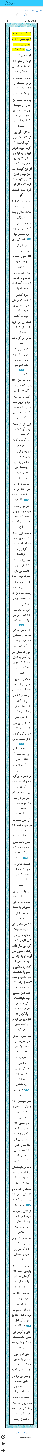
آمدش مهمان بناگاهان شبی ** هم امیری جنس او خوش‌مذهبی (21, 1150)
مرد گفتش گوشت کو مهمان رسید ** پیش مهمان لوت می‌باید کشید (21, 305)
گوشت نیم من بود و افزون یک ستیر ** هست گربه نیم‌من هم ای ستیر (21, 407)
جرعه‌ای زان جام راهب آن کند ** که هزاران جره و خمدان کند (21, 1249)
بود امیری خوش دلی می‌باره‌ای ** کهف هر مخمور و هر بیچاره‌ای (21, 1046)
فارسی (39, 10)
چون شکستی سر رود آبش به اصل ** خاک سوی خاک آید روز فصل (21, 662)
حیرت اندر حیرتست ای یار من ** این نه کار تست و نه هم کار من (21, 489)
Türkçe (32, 11)
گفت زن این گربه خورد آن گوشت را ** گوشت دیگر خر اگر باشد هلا (21, 332)
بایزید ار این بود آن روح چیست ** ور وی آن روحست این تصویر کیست (21, 462)
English (25, 11)
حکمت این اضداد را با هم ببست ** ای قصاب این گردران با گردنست (21, 544)
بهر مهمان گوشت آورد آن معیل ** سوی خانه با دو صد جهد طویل (21, 256)
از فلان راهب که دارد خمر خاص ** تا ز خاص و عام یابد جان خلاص (21, 1221)
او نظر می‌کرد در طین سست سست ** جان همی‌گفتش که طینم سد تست (21, 1386)
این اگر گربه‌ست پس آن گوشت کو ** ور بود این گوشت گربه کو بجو (21, 434)
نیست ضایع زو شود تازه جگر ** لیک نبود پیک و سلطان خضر (21, 874)
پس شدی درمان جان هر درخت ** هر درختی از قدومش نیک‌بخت (21, 803)
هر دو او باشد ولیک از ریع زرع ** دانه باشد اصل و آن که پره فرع (21, 516)
